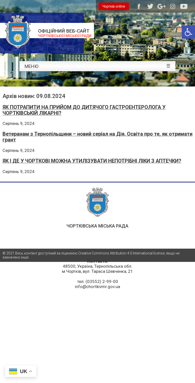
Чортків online (113, 6)
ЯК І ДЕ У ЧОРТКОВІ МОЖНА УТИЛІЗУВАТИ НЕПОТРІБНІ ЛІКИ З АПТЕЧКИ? (92, 161)
